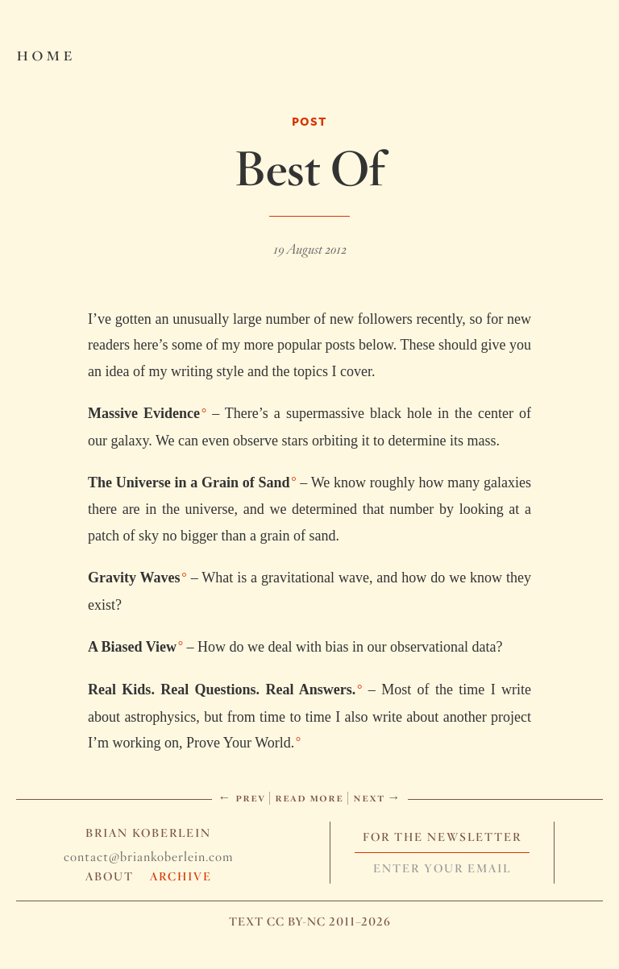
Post (309, 121)
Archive (181, 876)
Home (45, 53)
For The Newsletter (442, 837)
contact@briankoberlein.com (148, 856)
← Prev (241, 797)
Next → (377, 797)
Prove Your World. (240, 743)
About (109, 876)
